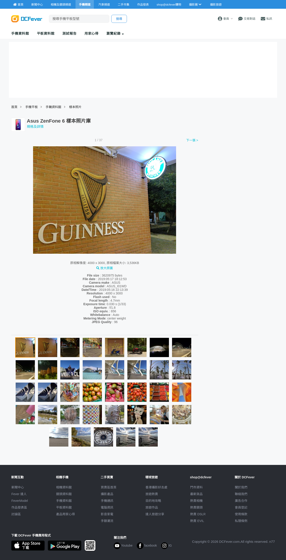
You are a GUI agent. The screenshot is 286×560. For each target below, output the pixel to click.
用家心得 (91, 33)
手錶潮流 (107, 521)
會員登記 (241, 507)
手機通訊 (107, 501)
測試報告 (69, 33)
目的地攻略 (153, 501)
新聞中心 (17, 487)
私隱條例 (241, 521)
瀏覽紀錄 (115, 33)
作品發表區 (19, 507)
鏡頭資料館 (64, 494)
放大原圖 (104, 268)
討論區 (16, 514)
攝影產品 (107, 494)
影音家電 (107, 514)
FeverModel (19, 501)
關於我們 (241, 487)
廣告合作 (241, 501)
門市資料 (196, 487)
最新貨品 (196, 494)
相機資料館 (64, 487)
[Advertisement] (238, 171)
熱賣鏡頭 (196, 507)
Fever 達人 (19, 494)
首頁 (14, 107)
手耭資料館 (53, 107)
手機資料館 (20, 33)
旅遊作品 (151, 507)
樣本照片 (75, 107)
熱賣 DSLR (198, 514)
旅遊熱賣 (151, 494)
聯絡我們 (241, 494)
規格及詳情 (35, 126)
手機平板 (31, 107)
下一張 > (192, 140)
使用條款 (241, 514)
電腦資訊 (107, 507)
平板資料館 (46, 33)
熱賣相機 (196, 501)
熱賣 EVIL (197, 521)
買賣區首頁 (108, 487)
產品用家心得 (65, 514)
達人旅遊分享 (154, 514)
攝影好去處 (156, 487)
